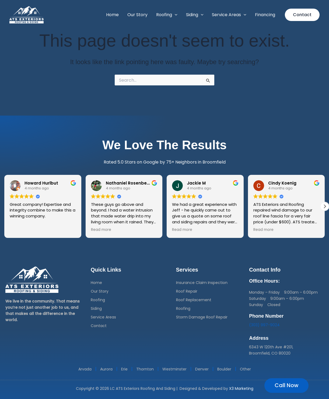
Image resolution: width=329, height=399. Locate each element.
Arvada (85, 369)
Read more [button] (101, 229)
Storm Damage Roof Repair (202, 317)
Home (96, 282)
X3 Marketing (241, 388)
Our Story (99, 291)
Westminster (174, 369)
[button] (174, 14)
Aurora (106, 369)
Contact (99, 325)
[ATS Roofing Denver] (26, 14)
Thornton (145, 369)
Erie (124, 369)
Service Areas (103, 317)
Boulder (224, 369)
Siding (96, 308)
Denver (202, 369)
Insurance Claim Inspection (202, 282)
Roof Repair (186, 291)
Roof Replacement (193, 300)
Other (245, 369)
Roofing (98, 300)
